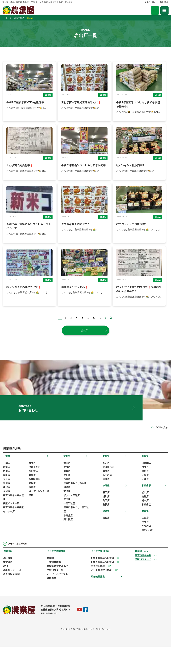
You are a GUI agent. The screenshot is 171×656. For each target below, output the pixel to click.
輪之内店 (107, 481)
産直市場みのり (143, 563)
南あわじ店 (148, 538)
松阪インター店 (10, 511)
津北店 (5, 494)
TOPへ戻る (163, 433)
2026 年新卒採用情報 (102, 570)
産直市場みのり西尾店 (74, 490)
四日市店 (32, 477)
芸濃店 (31, 481)
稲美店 (145, 529)
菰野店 (31, 494)
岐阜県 (106, 462)
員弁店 (31, 469)
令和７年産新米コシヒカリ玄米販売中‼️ (84, 168)
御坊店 (145, 503)
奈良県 (145, 462)
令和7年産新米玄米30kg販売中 (24, 105)
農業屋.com (141, 559)
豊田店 (66, 507)
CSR (5, 574)
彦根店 (106, 525)
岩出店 (48, 98)
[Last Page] (111, 321)
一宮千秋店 (69, 511)
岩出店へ (85, 333)
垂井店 (106, 477)
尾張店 (66, 477)
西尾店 (66, 486)
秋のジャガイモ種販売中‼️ (131, 227)
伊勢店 (5, 473)
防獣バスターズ (55, 579)
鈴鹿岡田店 (34, 486)
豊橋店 (66, 473)
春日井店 (67, 523)
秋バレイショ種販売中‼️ (130, 168)
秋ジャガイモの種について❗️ (23, 290)
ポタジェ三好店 (71, 502)
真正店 (106, 469)
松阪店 (5, 481)
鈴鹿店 (5, 477)
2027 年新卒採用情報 (102, 566)
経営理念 (7, 570)
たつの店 (147, 533)
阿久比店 (67, 528)
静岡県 (106, 492)
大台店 (5, 486)
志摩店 (5, 490)
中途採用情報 (98, 574)
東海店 (66, 498)
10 (94, 321)
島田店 (106, 508)
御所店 (145, 477)
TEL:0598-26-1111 (50, 622)
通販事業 (51, 587)
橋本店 (145, 508)
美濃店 (106, 486)
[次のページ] (106, 321)
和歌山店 (147, 512)
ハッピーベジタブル (57, 583)
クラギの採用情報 (100, 559)
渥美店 (66, 469)
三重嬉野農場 (54, 570)
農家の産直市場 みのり (58, 574)
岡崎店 (66, 494)
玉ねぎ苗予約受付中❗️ (19, 168)
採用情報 (164, 2)
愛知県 (66, 462)
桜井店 (145, 473)
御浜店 (31, 490)
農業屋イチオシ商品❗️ (74, 290)
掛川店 (106, 503)
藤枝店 (106, 512)
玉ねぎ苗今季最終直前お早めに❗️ (81, 105)
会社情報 (151, 2)
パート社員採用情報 (101, 579)
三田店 (145, 525)
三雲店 (5, 469)
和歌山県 (147, 492)
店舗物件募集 (98, 585)
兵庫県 (145, 518)
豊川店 (66, 481)
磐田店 (106, 499)
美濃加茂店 (108, 473)
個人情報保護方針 (11, 583)
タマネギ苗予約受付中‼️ (75, 227)
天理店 (145, 486)
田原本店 (147, 469)
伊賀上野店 (34, 473)
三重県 (5, 462)
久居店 (5, 498)
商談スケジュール (11, 579)
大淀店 (145, 481)
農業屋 (50, 566)
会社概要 (7, 566)
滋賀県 (106, 518)
